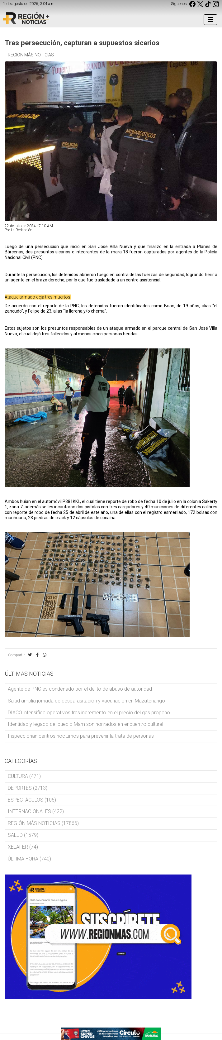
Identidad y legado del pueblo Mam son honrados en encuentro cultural (85, 724)
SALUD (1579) (23, 835)
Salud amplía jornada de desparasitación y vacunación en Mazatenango (86, 701)
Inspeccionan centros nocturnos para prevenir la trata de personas (81, 736)
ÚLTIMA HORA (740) (29, 859)
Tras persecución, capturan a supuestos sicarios (82, 43)
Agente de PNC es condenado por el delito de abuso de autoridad (80, 689)
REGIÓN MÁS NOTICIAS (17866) (43, 823)
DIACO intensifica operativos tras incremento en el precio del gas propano (89, 713)
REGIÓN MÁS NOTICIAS (31, 54)
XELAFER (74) (23, 847)
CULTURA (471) (24, 776)
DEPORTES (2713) (27, 788)
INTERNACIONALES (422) (36, 811)
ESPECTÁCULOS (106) (32, 800)
